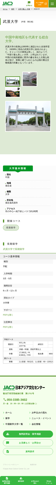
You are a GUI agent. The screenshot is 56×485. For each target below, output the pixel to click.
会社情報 (36, 424)
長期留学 (11, 227)
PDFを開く (8, 315)
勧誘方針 (33, 464)
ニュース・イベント (41, 418)
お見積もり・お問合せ (30, 443)
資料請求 (21, 481)
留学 (12, 9)
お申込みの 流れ (35, 482)
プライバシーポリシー (11, 464)
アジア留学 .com (40, 4)
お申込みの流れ (39, 412)
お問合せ (29, 5)
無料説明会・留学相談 (30, 434)
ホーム (5, 9)
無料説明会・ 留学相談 (7, 482)
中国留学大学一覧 (14, 424)
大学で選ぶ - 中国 (24, 9)
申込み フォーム (49, 482)
